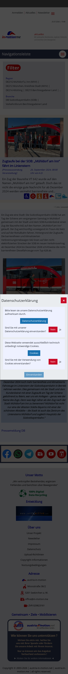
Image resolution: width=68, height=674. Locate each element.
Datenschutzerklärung (34, 320)
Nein (52, 329)
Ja (60, 329)
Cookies (34, 353)
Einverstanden (34, 374)
